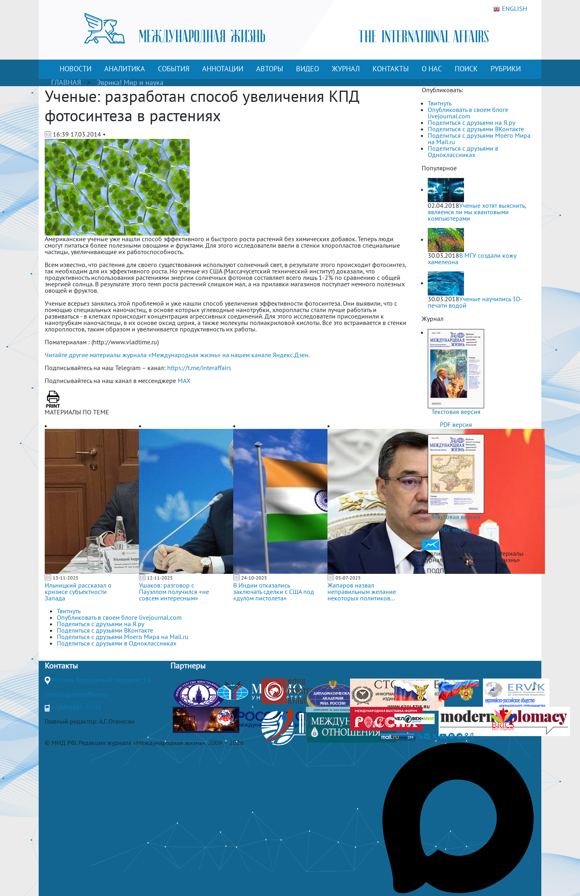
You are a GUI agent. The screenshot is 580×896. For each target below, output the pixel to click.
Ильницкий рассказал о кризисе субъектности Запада (78, 591)
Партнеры (187, 665)
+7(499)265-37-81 (76, 707)
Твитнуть (440, 103)
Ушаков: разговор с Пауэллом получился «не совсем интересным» (174, 591)
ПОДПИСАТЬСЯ (448, 571)
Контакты (61, 665)
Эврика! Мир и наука (130, 82)
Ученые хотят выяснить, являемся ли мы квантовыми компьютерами (477, 211)
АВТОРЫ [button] (269, 68)
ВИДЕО (307, 68)
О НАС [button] (432, 68)
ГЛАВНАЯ (66, 82)
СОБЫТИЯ (173, 68)
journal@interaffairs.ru (76, 694)
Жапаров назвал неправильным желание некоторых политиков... (361, 591)
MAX (184, 381)
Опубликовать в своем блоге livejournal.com (468, 113)
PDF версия (456, 424)
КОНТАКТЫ (391, 68)
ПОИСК (466, 68)
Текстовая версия (456, 412)
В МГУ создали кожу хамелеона (472, 258)
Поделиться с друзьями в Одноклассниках (463, 151)
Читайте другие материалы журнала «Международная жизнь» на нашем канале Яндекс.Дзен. (177, 355)
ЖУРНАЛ (346, 68)
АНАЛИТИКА (124, 68)
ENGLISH (510, 8)
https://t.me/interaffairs (199, 368)
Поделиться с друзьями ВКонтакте (476, 129)
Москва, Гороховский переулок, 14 (101, 680)
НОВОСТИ (75, 68)
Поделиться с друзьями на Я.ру (471, 122)
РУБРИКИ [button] (506, 68)
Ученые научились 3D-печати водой (475, 302)
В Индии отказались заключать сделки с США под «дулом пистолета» (273, 591)
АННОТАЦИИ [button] (222, 68)
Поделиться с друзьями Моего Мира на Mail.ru (479, 138)
